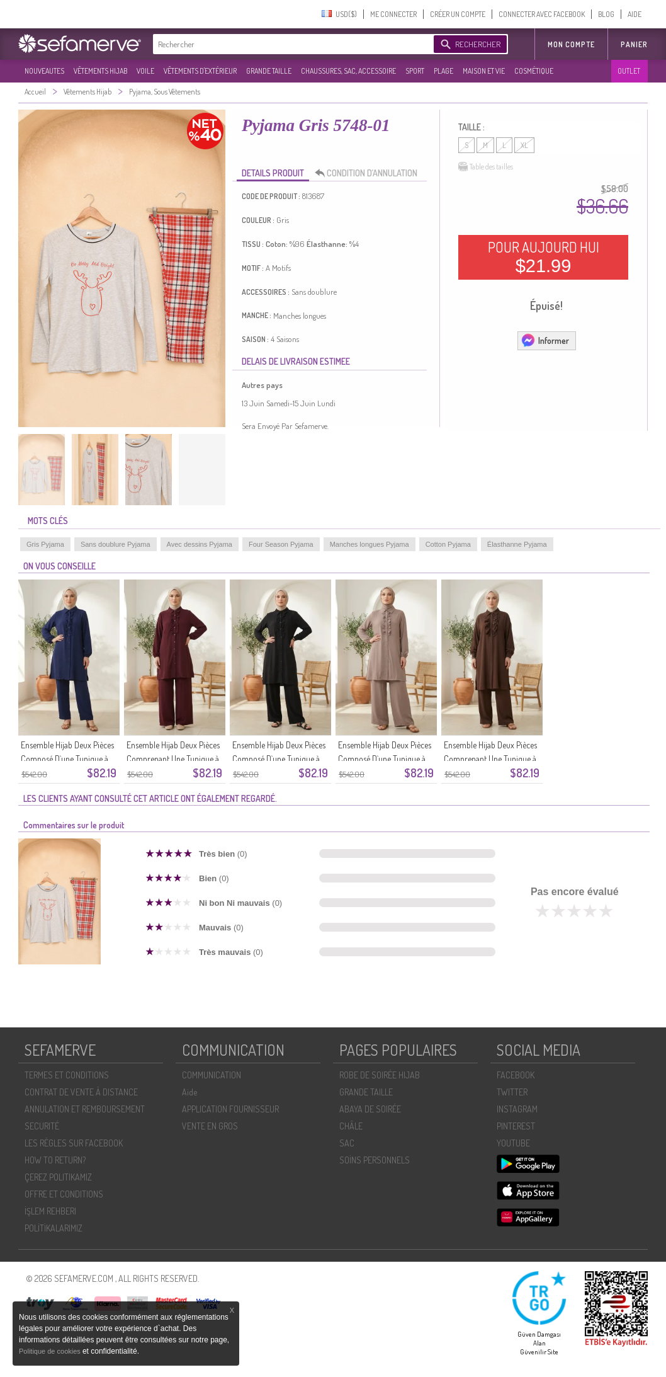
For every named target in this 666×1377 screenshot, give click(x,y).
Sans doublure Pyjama (115, 544)
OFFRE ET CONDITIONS (64, 1194)
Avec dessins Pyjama (199, 544)
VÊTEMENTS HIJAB (100, 71)
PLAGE (443, 71)
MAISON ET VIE (484, 71)
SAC (346, 1143)
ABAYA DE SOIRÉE (370, 1109)
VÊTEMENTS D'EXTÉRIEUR (200, 71)
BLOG (606, 14)
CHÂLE (351, 1126)
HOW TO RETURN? (55, 1160)
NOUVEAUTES (44, 71)
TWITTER (512, 1092)
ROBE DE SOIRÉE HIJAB (379, 1075)
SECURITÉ (42, 1126)
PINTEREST (516, 1126)
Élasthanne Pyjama (517, 544)
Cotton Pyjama (448, 544)
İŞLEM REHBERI (50, 1211)
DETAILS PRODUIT (273, 173)
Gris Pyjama (45, 544)
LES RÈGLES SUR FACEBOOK (74, 1143)
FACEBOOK (515, 1075)
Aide (189, 1092)
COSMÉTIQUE (533, 71)
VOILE (145, 71)
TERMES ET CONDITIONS (67, 1075)
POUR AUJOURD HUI (543, 257)
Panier (634, 44)
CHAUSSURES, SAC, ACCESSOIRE (348, 71)
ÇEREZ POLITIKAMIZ (58, 1177)
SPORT (414, 71)
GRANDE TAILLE (268, 71)
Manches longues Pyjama (369, 544)
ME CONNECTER (393, 14)
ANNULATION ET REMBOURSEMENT (85, 1109)
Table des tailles (485, 167)
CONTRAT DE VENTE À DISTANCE (81, 1092)
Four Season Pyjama (281, 544)
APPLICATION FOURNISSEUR (230, 1109)
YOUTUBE (513, 1143)
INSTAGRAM (517, 1109)
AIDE (634, 14)
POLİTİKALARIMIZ (53, 1228)
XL (524, 145)
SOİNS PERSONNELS (374, 1160)
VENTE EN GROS (210, 1126)
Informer (545, 340)
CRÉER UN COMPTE (457, 14)
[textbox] (290, 44)
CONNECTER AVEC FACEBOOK (542, 14)
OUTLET (629, 71)
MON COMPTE (571, 44)
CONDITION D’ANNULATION (369, 173)
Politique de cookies (50, 1351)
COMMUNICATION (211, 1075)
